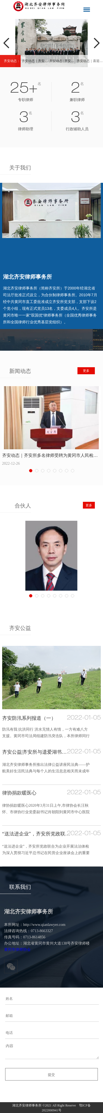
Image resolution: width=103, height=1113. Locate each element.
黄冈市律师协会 (17, 950)
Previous (6, 43)
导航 (86, 9)
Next (96, 43)
